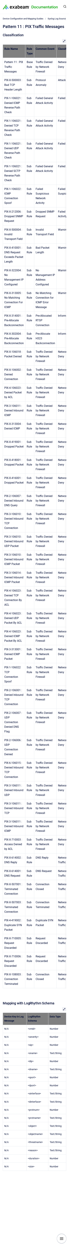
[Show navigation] (61, 1238)
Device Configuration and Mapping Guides (23, 18)
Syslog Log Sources (57, 18)
